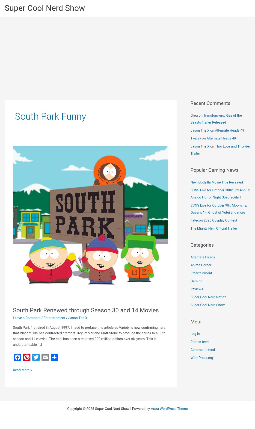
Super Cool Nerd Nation (208, 301)
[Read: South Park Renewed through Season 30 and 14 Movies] (90, 223)
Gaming (196, 285)
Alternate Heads (202, 262)
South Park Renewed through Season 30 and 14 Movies (86, 310)
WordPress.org (201, 360)
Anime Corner (200, 270)
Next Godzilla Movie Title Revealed (216, 181)
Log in (195, 337)
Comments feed (202, 353)
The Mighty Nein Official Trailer (213, 233)
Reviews (196, 293)
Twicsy (195, 138)
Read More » (22, 369)
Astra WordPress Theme (169, 409)
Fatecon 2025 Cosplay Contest (213, 225)
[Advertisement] (127, 51)
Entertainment (54, 318)
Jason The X (200, 130)
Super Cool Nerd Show (45, 8)
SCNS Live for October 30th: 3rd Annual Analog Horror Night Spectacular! (214, 196)
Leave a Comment (27, 318)
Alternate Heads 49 (230, 130)
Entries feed (199, 345)
